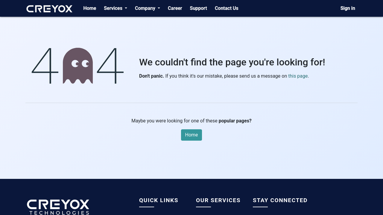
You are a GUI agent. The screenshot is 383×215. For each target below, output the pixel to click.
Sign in (348, 8)
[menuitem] (89, 8)
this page (298, 76)
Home (191, 135)
